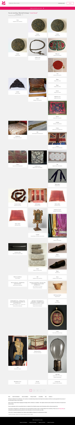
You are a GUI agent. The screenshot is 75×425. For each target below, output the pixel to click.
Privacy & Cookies (33, 396)
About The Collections (16, 396)
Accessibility (41, 396)
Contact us (50, 396)
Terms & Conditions (25, 396)
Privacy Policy (61, 408)
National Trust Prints (42, 422)
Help (45, 396)
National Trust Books (50, 422)
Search (70, 3)
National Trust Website (23, 422)
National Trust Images (32, 422)
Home (9, 396)
